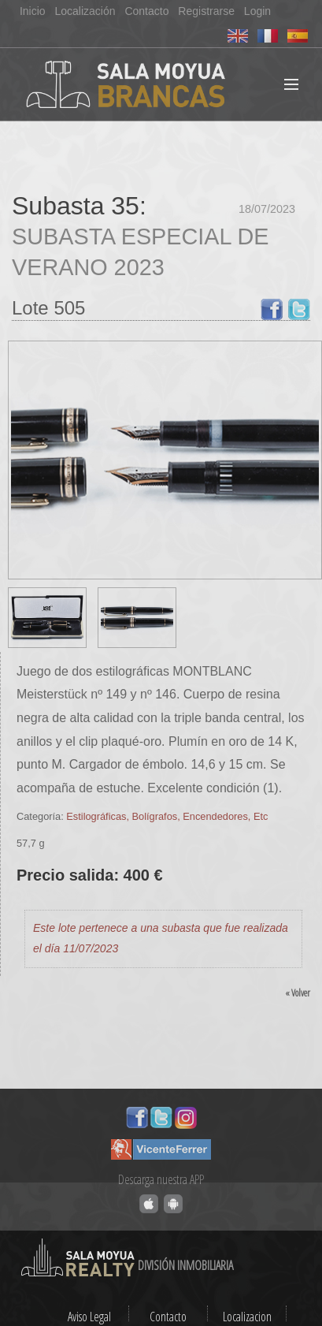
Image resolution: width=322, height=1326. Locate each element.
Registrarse (206, 11)
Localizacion (247, 1316)
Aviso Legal (89, 1316)
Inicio (33, 11)
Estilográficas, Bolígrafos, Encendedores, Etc (167, 816)
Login (257, 11)
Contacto (146, 11)
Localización (84, 11)
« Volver (297, 992)
